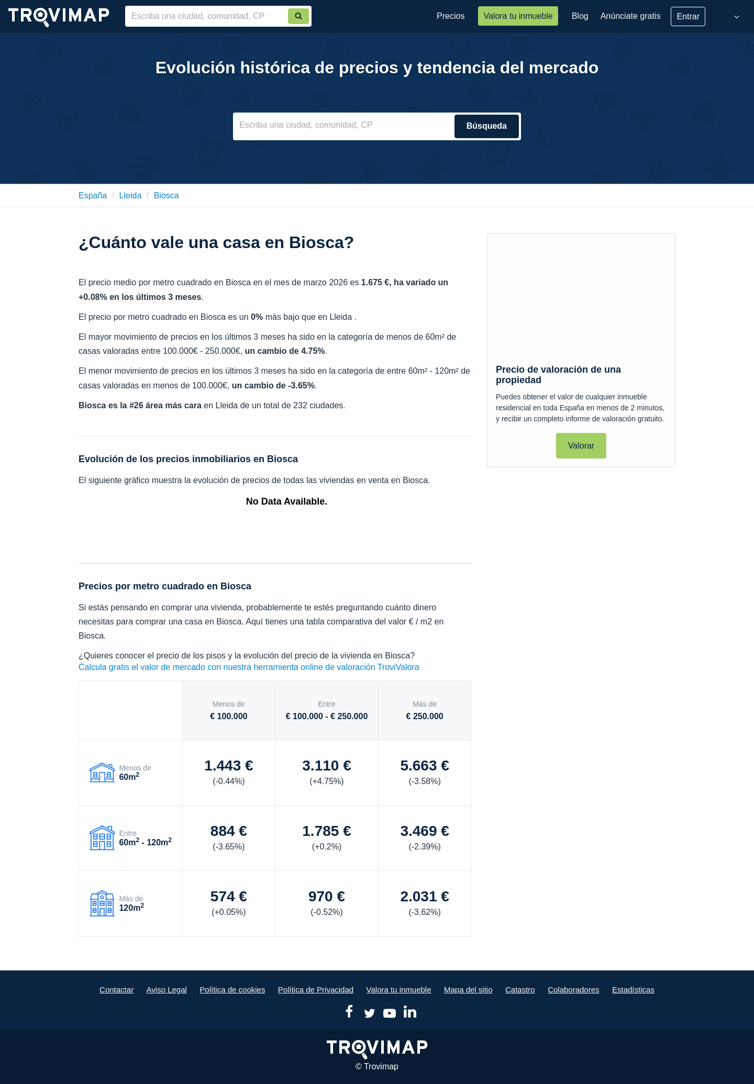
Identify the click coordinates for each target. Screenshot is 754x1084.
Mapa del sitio (468, 989)
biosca (166, 195)
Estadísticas (633, 989)
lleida (130, 195)
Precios (450, 16)
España (93, 195)
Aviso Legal (167, 989)
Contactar (116, 989)
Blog (580, 16)
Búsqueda (487, 125)
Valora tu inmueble (517, 16)
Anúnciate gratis (631, 16)
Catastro (520, 989)
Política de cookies (232, 989)
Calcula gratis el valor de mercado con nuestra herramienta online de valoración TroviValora (249, 667)
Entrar (688, 16)
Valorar (581, 445)
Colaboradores (573, 989)
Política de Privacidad (315, 989)
